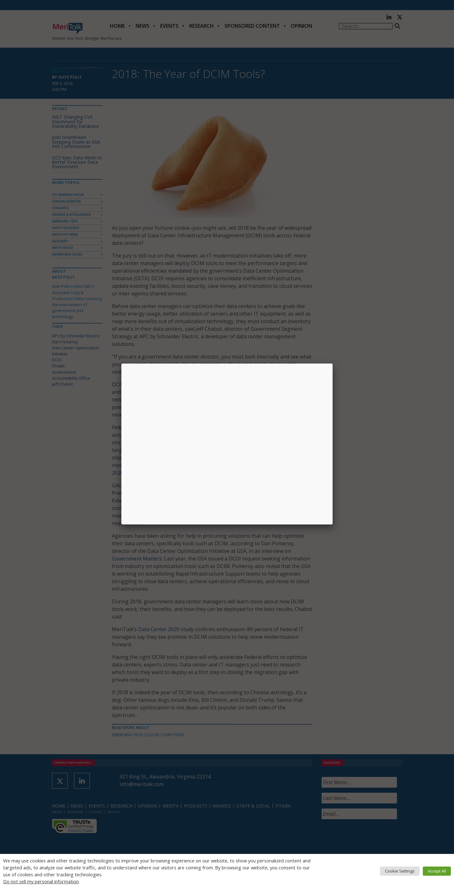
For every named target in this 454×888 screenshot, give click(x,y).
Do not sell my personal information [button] (41, 881)
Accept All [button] (437, 871)
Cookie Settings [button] (400, 871)
